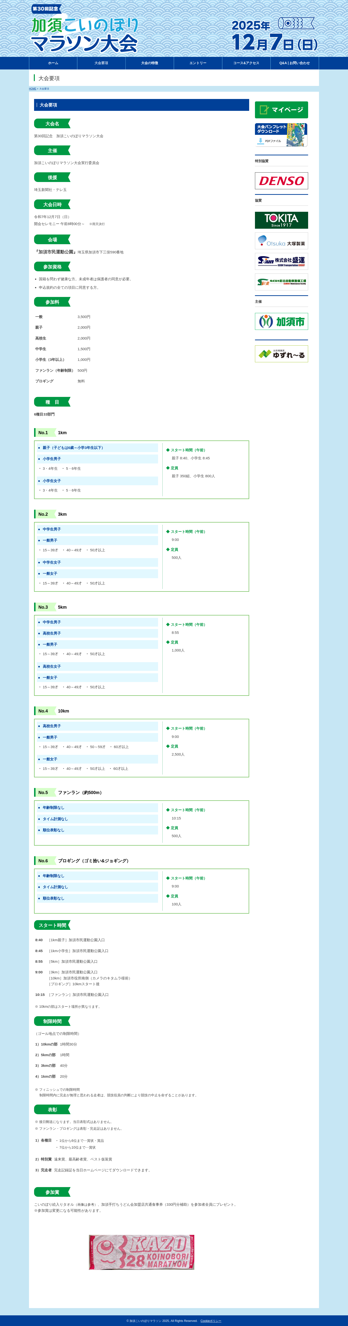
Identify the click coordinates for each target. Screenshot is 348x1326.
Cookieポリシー (211, 1321)
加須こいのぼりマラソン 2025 (149, 1321)
